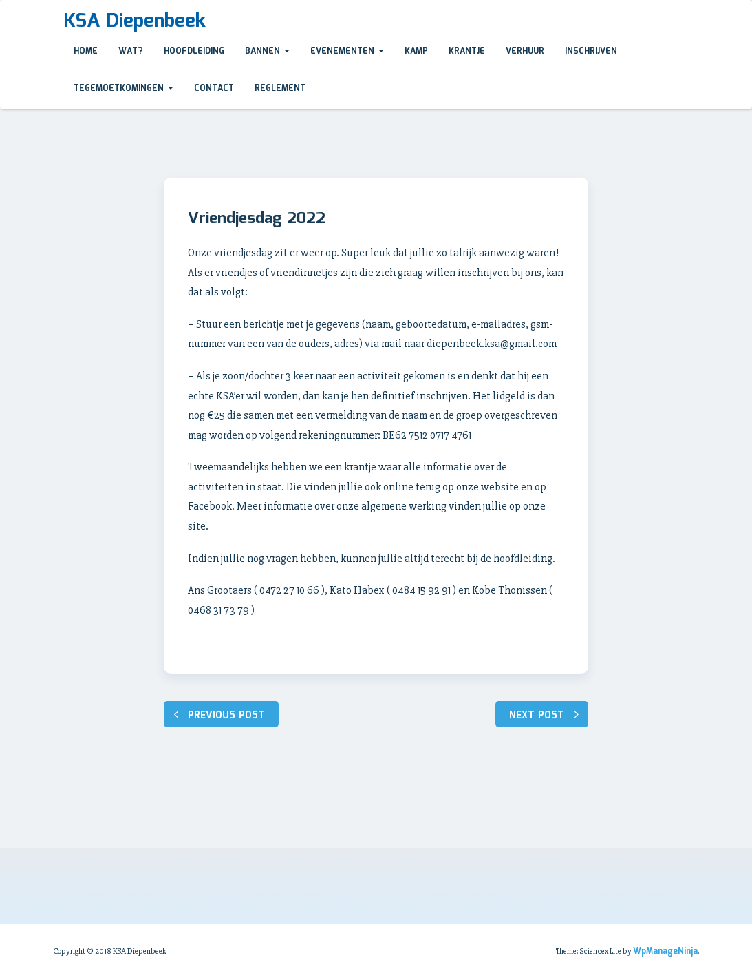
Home (86, 51)
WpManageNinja (665, 951)
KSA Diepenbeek (134, 21)
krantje (467, 51)
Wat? (130, 51)
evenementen (347, 51)
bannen (267, 51)
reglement (280, 88)
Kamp (416, 51)
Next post (536, 715)
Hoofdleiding (194, 51)
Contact (214, 88)
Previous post (226, 715)
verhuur (525, 51)
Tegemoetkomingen (123, 88)
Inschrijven (591, 51)
